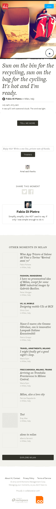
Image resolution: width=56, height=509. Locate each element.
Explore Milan (28, 457)
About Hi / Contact (12, 478)
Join (49, 6)
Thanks (28, 154)
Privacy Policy (28, 478)
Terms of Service (44, 478)
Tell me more (27, 123)
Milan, (29, 98)
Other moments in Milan (28, 247)
